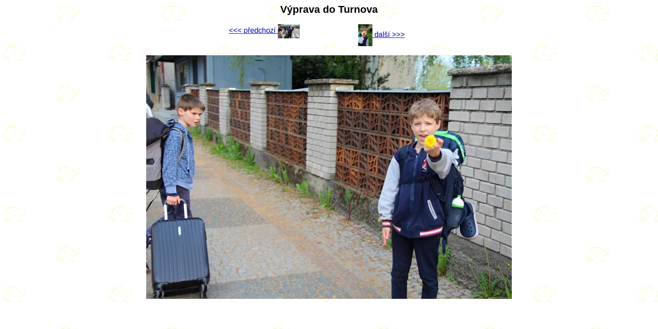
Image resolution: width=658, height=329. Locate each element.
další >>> (381, 34)
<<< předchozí (264, 30)
